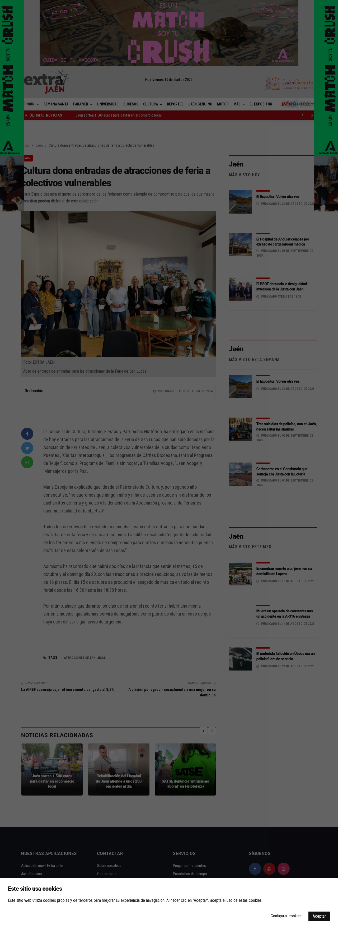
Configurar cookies (286, 915)
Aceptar (319, 916)
